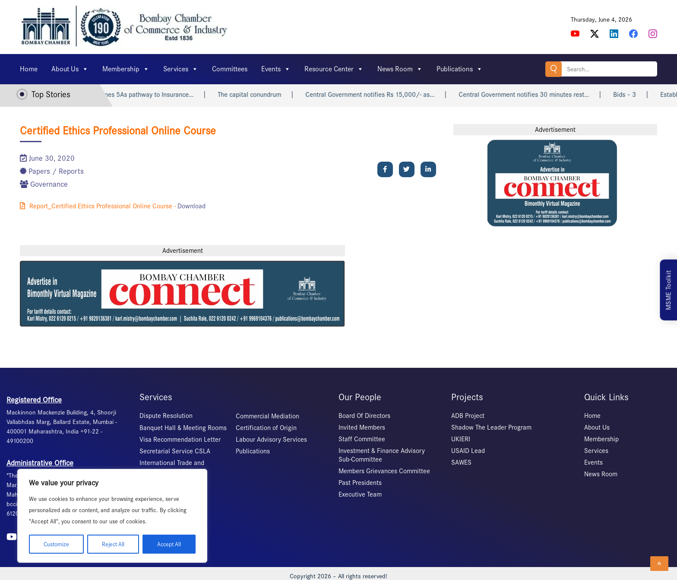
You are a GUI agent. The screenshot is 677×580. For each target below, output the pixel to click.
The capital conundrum (259, 95)
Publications (460, 69)
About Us (70, 69)
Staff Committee (361, 439)
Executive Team (360, 494)
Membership (125, 69)
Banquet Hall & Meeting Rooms (183, 428)
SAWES (461, 462)
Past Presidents (360, 483)
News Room (400, 69)
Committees (229, 69)
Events (276, 69)
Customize (56, 544)
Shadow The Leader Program (491, 427)
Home (29, 69)
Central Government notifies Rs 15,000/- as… (379, 95)
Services (180, 69)
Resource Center (334, 69)
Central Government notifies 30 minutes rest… (533, 95)
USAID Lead (468, 451)
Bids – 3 (634, 95)
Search (553, 69)
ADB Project (467, 416)
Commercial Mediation (267, 416)
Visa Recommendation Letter (180, 439)
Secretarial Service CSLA (174, 451)
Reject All (112, 544)
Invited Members (361, 427)
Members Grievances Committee (384, 471)
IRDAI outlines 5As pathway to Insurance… (144, 95)
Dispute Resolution (166, 416)
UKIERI (460, 439)
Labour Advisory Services (271, 439)
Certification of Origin (266, 428)
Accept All (168, 544)
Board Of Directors (364, 416)
